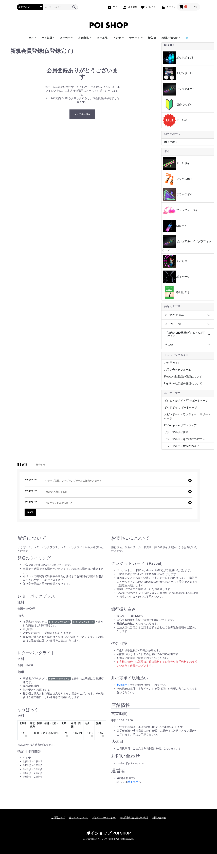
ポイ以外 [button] (47, 38)
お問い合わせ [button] (169, 38)
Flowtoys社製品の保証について (183, 376)
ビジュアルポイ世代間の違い (181, 446)
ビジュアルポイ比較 (176, 432)
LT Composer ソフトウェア (180, 425)
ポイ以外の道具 (174, 315)
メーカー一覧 (173, 323)
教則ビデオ (176, 292)
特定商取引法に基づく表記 (134, 817)
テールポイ (176, 163)
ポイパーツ (176, 277)
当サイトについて (78, 817)
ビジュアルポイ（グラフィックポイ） (186, 243)
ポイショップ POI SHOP (108, 833)
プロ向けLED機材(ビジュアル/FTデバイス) (185, 334)
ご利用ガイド (172, 362)
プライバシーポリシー (104, 817)
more (30, 512)
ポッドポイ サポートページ (180, 407)
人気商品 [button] (83, 38)
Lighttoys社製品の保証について (183, 383)
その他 (169, 344)
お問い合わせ (159, 817)
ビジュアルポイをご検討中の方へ (184, 439)
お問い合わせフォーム (177, 369)
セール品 (102, 38)
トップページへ (82, 114)
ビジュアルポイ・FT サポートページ (186, 400)
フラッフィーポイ (180, 210)
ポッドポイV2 (178, 57)
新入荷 (152, 38)
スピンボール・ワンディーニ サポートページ (187, 416)
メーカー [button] (65, 38)
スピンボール (177, 73)
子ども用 (175, 261)
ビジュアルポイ (179, 89)
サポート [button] (134, 38)
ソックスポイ (177, 179)
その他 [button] (117, 38)
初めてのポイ (177, 104)
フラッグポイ (177, 194)
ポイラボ (132, 781)
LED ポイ (175, 226)
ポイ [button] (31, 38)
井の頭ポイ (123, 685)
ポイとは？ (171, 141)
